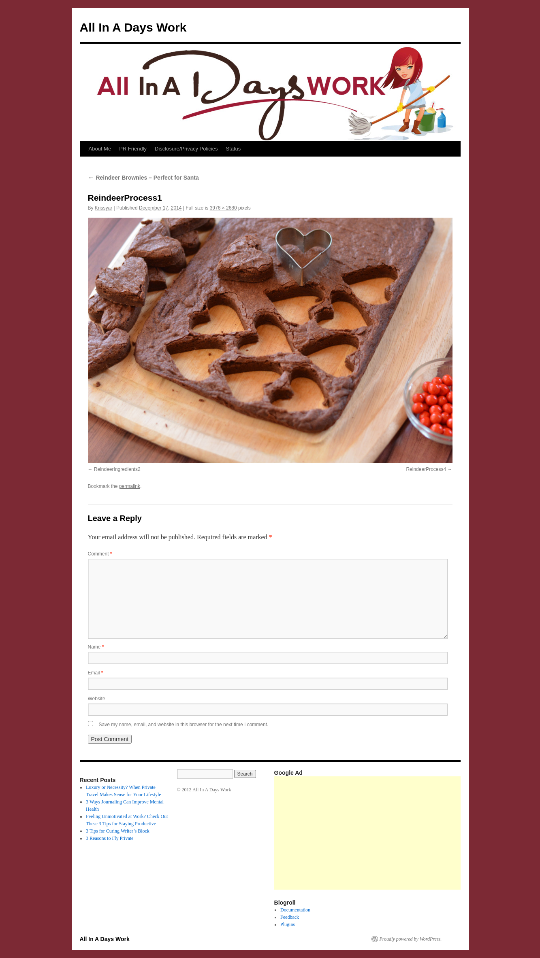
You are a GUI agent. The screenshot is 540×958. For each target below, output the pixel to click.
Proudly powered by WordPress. (411, 939)
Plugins (287, 924)
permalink (129, 486)
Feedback (289, 917)
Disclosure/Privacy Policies (186, 149)
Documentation (295, 910)
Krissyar (103, 208)
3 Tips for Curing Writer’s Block (117, 831)
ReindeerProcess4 (426, 469)
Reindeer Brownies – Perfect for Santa (143, 177)
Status (233, 149)
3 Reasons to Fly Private (109, 838)
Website (96, 699)
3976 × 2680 (223, 208)
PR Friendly (133, 149)
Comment (100, 554)
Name (96, 647)
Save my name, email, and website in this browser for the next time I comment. (184, 724)
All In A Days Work (133, 27)
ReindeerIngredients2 (117, 469)
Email (95, 673)
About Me (100, 149)
